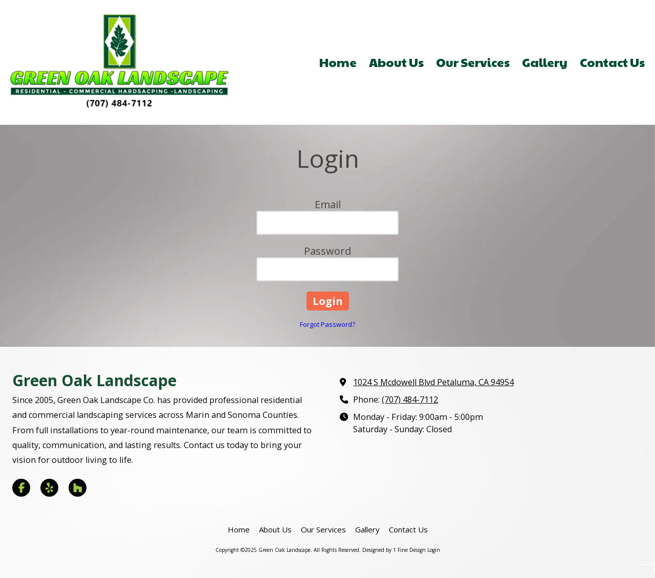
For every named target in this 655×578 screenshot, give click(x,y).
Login (433, 549)
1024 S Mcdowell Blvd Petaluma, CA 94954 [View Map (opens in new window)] (433, 382)
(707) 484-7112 (410, 399)
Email (328, 204)
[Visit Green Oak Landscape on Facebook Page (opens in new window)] (21, 488)
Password (327, 251)
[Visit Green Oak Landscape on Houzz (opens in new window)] (77, 488)
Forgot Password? (327, 324)
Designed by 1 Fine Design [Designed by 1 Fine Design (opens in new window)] (394, 549)
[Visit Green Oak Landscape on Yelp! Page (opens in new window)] (49, 488)
